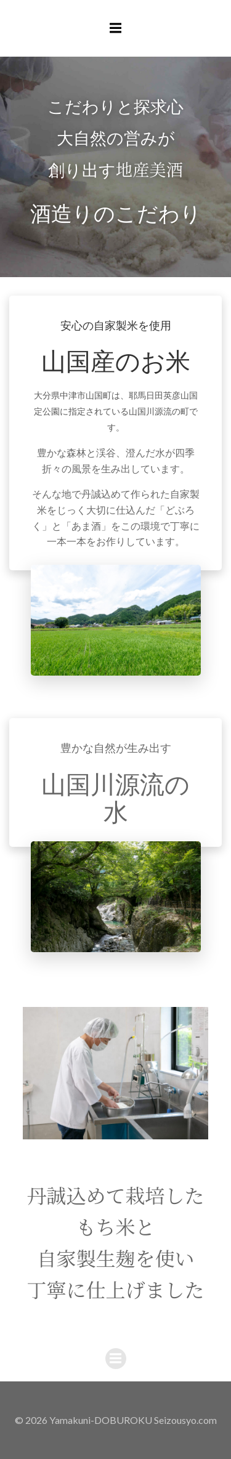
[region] (116, 1073)
